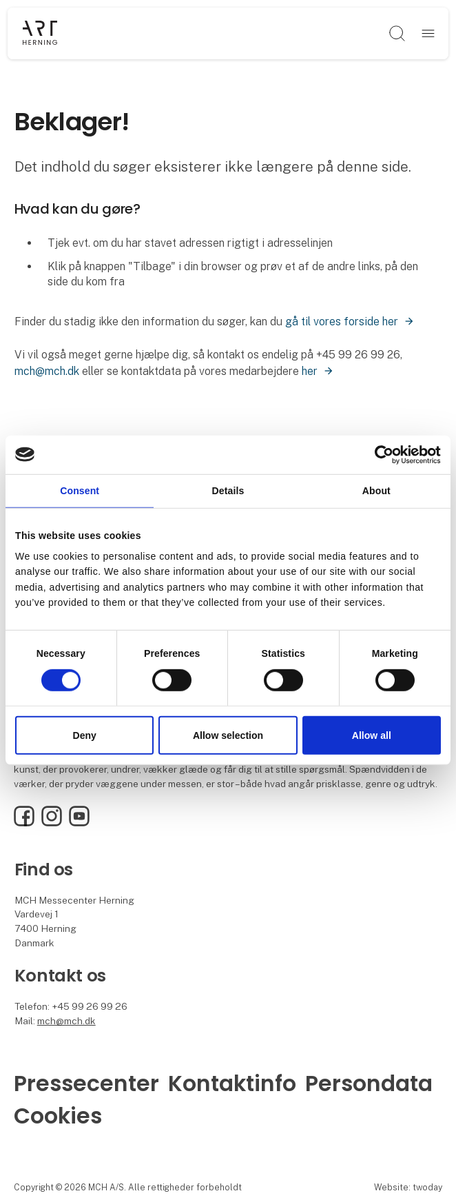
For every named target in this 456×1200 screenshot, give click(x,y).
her (310, 371)
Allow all (371, 735)
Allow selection (228, 735)
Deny (84, 735)
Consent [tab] (79, 490)
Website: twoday (408, 1187)
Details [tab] (228, 490)
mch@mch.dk (46, 371)
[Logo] (40, 34)
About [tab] (376, 490)
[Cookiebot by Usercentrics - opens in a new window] (380, 454)
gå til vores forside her (341, 321)
